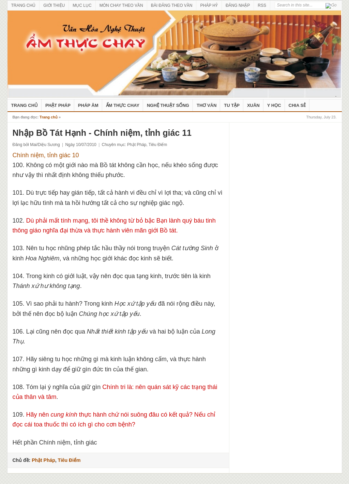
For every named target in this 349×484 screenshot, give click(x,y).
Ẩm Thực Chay (122, 105)
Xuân (253, 105)
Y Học (274, 105)
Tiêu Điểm (158, 144)
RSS (262, 5)
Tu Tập (232, 105)
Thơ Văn (206, 105)
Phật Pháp (58, 105)
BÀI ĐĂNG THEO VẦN (172, 5)
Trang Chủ (24, 105)
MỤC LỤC (82, 5)
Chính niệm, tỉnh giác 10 (46, 155)
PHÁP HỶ (208, 5)
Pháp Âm (88, 105)
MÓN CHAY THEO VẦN (121, 5)
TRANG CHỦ (23, 5)
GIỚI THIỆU (54, 5)
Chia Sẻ (297, 105)
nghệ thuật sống (168, 105)
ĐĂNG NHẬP (238, 5)
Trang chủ (49, 117)
